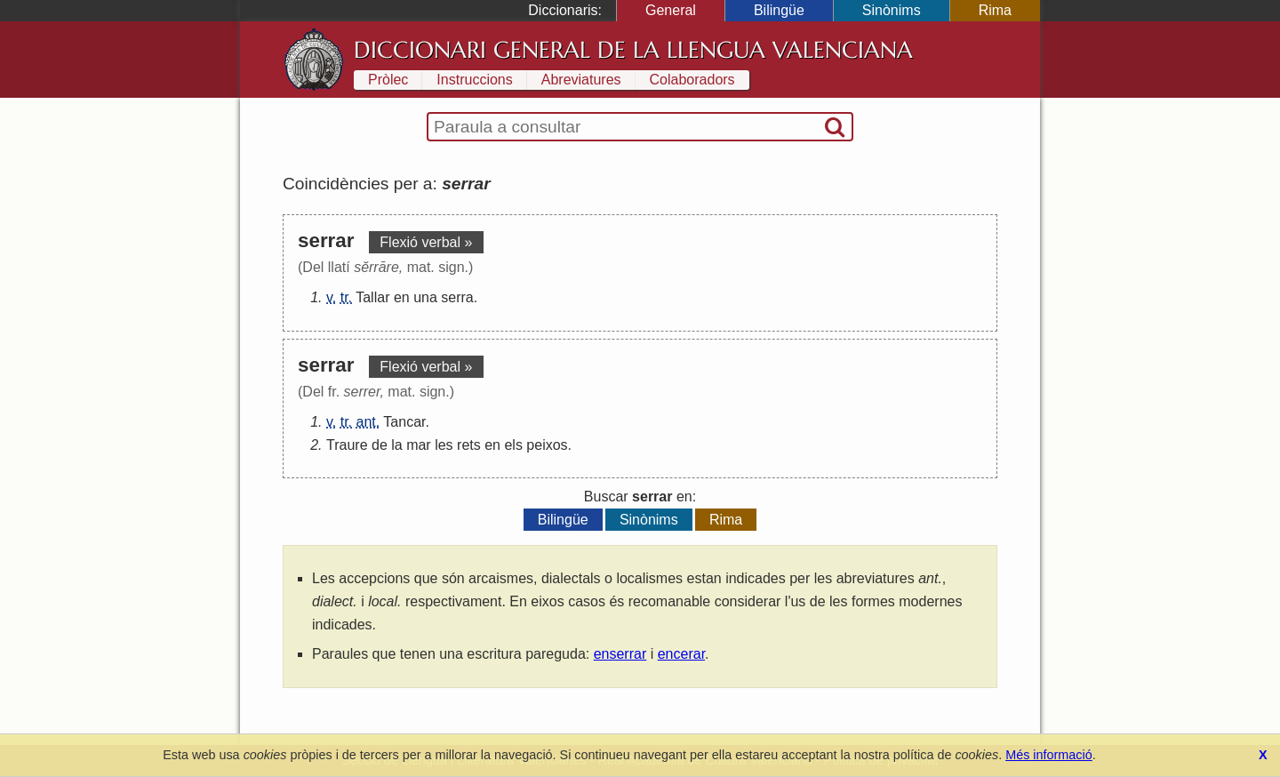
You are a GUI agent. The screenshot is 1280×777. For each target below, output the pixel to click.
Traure (347, 445)
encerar (681, 653)
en (402, 297)
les (443, 445)
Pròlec (388, 79)
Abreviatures (581, 79)
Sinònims (891, 10)
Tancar (404, 421)
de (380, 445)
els (513, 445)
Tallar (372, 297)
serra (457, 297)
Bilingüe (779, 10)
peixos (546, 445)
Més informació (1048, 755)
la (396, 445)
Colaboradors (692, 79)
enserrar (620, 653)
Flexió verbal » (426, 242)
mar (418, 445)
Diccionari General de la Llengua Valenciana (633, 50)
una (425, 297)
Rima (995, 10)
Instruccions (474, 79)
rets (469, 445)
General (670, 10)
